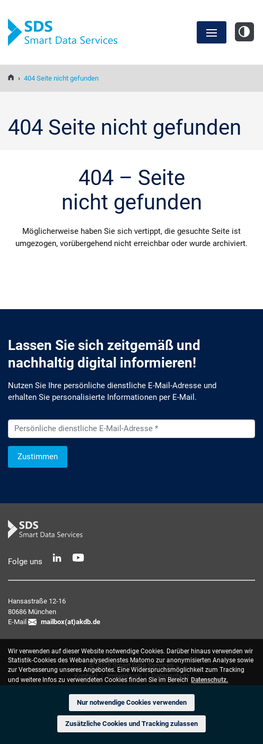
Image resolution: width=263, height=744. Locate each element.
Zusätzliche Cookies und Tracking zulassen (131, 724)
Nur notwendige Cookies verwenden (132, 702)
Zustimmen (37, 456)
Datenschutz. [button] (209, 680)
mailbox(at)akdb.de (70, 622)
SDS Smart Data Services (66, 32)
